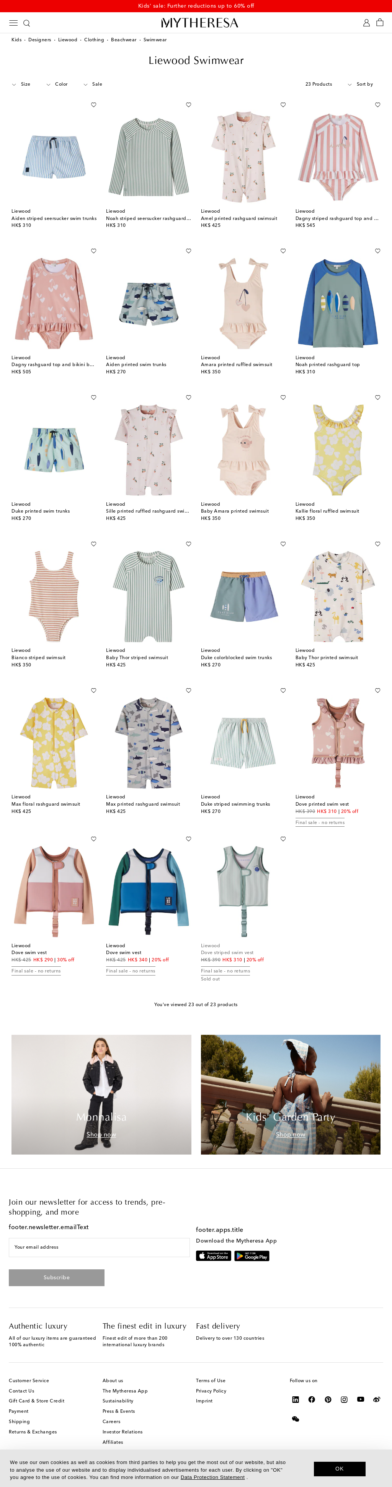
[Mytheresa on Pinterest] (328, 1399)
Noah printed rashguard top (328, 365)
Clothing (94, 40)
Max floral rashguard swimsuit (45, 804)
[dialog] (196, 1468)
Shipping (19, 1422)
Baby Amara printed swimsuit (235, 511)
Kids (16, 40)
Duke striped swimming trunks (235, 804)
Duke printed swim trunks (40, 511)
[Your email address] (99, 1247)
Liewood (68, 40)
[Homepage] (196, 23)
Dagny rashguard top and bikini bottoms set (62, 365)
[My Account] (366, 22)
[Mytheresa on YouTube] (361, 1399)
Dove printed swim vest (322, 804)
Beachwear (124, 40)
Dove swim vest (29, 953)
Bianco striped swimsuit (38, 658)
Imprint (204, 1401)
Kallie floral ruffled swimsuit (327, 511)
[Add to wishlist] (93, 103)
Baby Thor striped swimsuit (137, 658)
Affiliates (113, 1442)
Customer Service (29, 1381)
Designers (39, 40)
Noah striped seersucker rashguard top (151, 219)
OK (339, 1469)
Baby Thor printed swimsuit (327, 658)
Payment (19, 1411)
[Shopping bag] (380, 22)
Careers (112, 1422)
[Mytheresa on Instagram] (344, 1399)
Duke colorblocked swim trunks (236, 658)
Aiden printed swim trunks (136, 365)
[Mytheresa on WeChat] (296, 1419)
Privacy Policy (211, 1391)
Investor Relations (123, 1432)
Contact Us (21, 1391)
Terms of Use (210, 1381)
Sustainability (118, 1401)
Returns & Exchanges (33, 1432)
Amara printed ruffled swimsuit (237, 365)
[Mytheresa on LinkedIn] (296, 1399)
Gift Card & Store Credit (36, 1401)
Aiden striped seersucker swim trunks (53, 219)
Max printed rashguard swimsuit (143, 804)
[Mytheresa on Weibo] (377, 1399)
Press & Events (119, 1411)
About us (113, 1381)
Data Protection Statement (213, 1477)
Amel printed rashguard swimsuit (239, 219)
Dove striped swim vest (227, 953)
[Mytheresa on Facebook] (312, 1399)
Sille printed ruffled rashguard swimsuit (151, 511)
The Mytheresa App (125, 1391)
